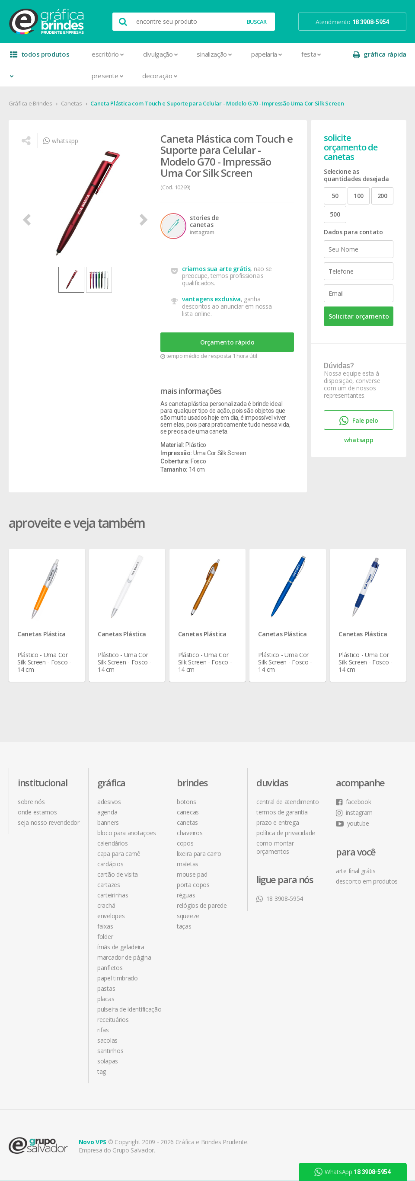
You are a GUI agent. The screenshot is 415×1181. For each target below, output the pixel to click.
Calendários (112, 843)
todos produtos (40, 57)
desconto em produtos (367, 881)
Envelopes (110, 916)
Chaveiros (189, 833)
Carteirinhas (112, 895)
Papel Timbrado (117, 978)
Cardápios (110, 864)
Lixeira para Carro (199, 853)
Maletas (187, 864)
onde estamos (37, 812)
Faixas (105, 926)
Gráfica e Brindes (30, 103)
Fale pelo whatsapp (358, 422)
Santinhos (110, 1051)
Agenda (107, 812)
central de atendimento (287, 802)
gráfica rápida (379, 54)
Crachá (106, 905)
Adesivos (109, 802)
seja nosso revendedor (49, 822)
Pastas (106, 988)
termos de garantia (282, 812)
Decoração (159, 75)
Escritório (108, 54)
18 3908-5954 (279, 898)
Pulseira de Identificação (129, 1009)
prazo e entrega (277, 822)
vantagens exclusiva (211, 299)
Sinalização (214, 54)
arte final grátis (356, 871)
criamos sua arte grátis (216, 269)
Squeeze (188, 916)
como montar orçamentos (275, 847)
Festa (311, 54)
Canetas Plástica (41, 634)
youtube (352, 823)
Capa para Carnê (118, 853)
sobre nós (31, 802)
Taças (184, 926)
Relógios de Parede (202, 905)
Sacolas (107, 1040)
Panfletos (109, 968)
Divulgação (160, 54)
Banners (108, 822)
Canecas (188, 812)
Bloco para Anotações (126, 833)
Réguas (186, 895)
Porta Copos (193, 885)
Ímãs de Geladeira (120, 947)
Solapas (107, 1061)
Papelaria (266, 54)
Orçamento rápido (227, 342)
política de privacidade (285, 833)
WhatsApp (353, 1172)
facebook (353, 802)
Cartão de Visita (117, 874)
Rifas (103, 1030)
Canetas (71, 103)
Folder (105, 936)
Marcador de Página (124, 957)
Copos (185, 843)
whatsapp (60, 141)
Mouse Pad (192, 874)
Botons (186, 802)
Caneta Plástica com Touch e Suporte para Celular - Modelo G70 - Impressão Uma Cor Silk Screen (217, 103)
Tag (101, 1071)
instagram (354, 812)
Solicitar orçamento (359, 316)
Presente (107, 75)
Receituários (112, 1019)
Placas (105, 999)
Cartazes (108, 885)
